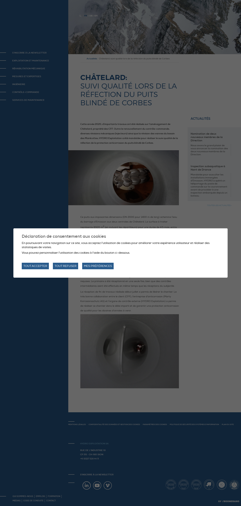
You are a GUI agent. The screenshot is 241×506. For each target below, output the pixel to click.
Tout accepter (35, 266)
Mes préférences (98, 266)
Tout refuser (65, 266)
